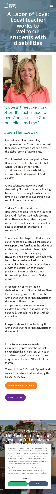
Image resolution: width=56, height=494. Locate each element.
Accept (17, 484)
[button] (51, 5)
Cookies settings (28, 478)
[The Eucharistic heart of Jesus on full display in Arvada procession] (28, 438)
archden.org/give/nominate (21, 355)
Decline (38, 484)
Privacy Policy (35, 463)
